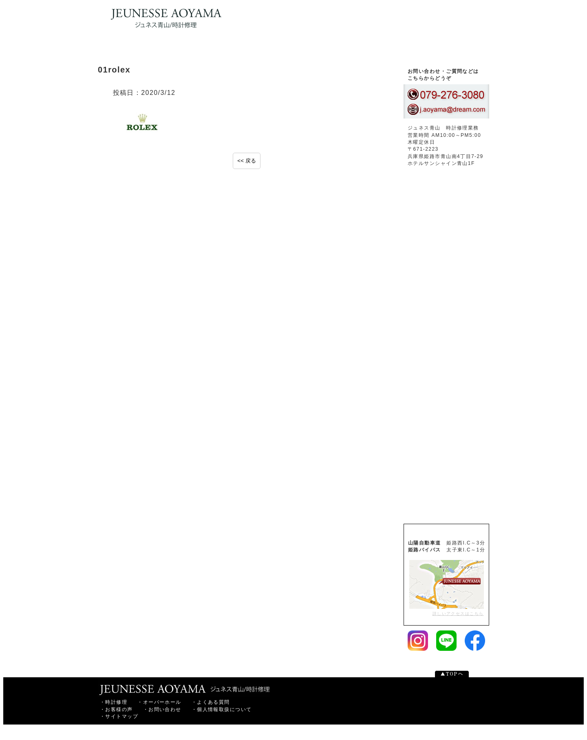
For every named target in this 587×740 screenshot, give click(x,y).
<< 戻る (246, 161)
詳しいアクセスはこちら (446, 588)
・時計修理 (113, 702)
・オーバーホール (159, 702)
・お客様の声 (116, 709)
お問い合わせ (448, 49)
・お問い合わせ (162, 709)
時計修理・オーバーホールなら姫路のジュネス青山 (164, 18)
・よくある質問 (211, 702)
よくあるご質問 (446, 397)
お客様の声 (378, 49)
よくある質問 (317, 49)
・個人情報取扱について (222, 709)
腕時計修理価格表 (446, 498)
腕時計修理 (193, 49)
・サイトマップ (119, 716)
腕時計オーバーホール (250, 49)
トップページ (135, 49)
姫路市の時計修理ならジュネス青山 (184, 687)
